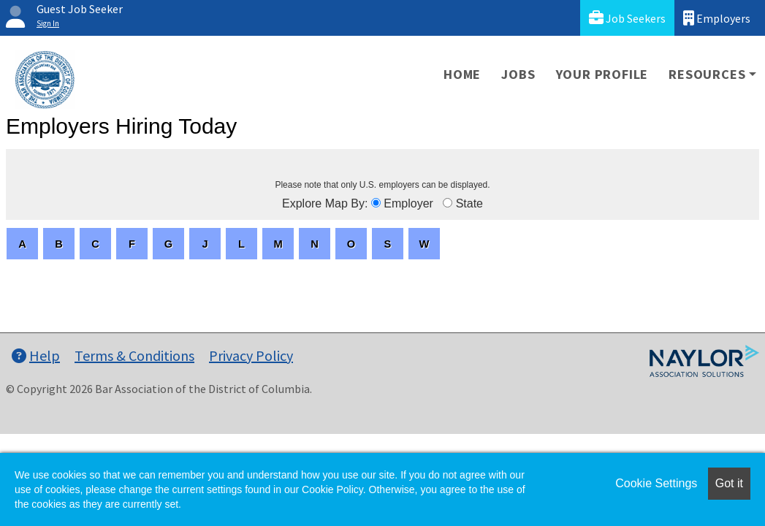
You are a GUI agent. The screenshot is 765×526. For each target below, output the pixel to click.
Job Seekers (627, 18)
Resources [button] (707, 74)
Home (462, 74)
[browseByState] (447, 202)
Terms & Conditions (134, 355)
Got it (729, 483)
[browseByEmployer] (376, 202)
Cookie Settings (656, 483)
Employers (716, 18)
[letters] (22, 243)
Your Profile (602, 74)
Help (36, 355)
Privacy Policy (251, 355)
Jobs (518, 74)
